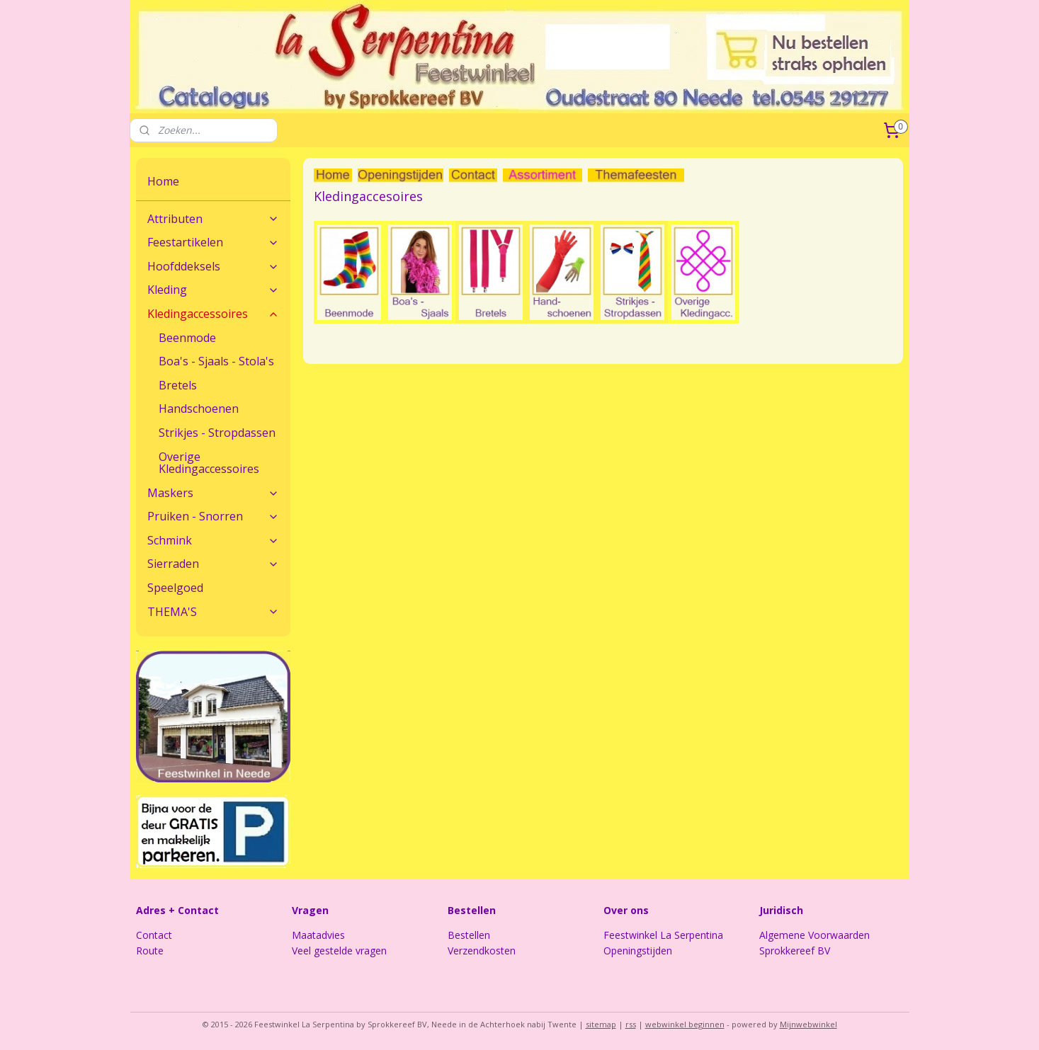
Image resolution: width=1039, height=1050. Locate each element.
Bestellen (469, 935)
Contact (154, 935)
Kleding (213, 289)
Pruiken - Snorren (213, 516)
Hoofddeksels (213, 266)
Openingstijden (637, 950)
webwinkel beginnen (685, 1024)
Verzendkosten (482, 950)
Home (163, 181)
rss (630, 1024)
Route (150, 950)
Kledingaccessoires (213, 313)
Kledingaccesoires (368, 196)
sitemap (601, 1024)
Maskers (213, 493)
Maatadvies (318, 935)
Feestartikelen (213, 242)
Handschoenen (199, 408)
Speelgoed (175, 587)
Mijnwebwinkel (808, 1024)
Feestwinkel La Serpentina (663, 935)
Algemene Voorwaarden (814, 935)
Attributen (213, 219)
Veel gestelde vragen (339, 950)
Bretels (178, 385)
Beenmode (187, 338)
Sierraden (213, 563)
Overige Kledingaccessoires (209, 463)
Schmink (213, 540)
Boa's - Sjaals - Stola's (216, 361)
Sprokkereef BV (794, 950)
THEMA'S (213, 612)
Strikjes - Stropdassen (217, 432)
